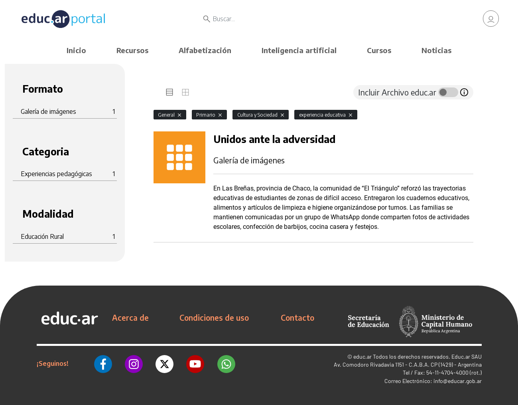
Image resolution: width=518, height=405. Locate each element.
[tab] (169, 92)
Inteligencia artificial (299, 50)
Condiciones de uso (214, 317)
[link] (491, 20)
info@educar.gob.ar (457, 380)
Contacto (297, 317)
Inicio (76, 50)
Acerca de (130, 317)
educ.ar (362, 356)
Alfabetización (205, 50)
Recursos (132, 50)
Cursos (379, 50)
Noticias (436, 50)
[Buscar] (307, 20)
